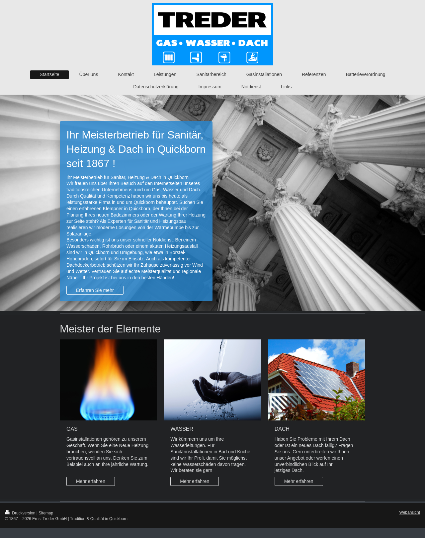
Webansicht (409, 512)
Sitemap (46, 513)
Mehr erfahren (90, 481)
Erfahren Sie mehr (95, 290)
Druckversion (21, 513)
